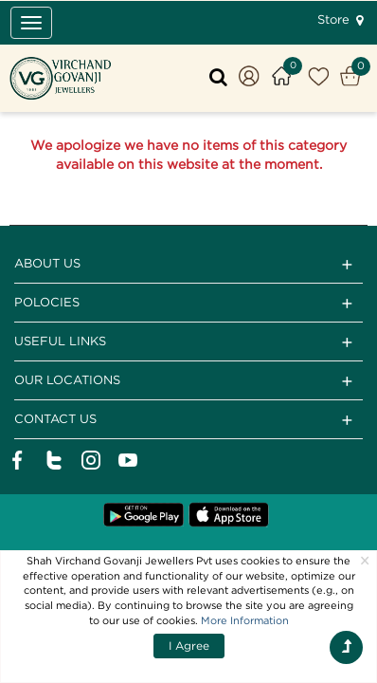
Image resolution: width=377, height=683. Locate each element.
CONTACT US (188, 420)
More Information (245, 620)
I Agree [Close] (189, 645)
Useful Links (188, 342)
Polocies (188, 303)
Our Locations (188, 381)
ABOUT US (188, 264)
